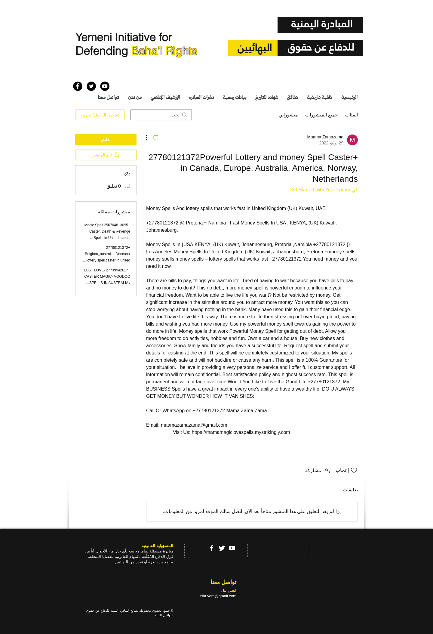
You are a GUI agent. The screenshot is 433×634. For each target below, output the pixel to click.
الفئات (351, 114)
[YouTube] (232, 548)
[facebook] (211, 548)
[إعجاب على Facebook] (84, 72)
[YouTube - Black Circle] (104, 86)
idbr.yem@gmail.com (218, 596)
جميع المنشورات (321, 114)
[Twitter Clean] (222, 548)
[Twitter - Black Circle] (91, 86)
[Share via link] (318, 470)
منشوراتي (288, 114)
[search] (161, 115)
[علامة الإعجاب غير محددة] (354, 470)
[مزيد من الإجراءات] (149, 137)
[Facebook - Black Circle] (77, 86)
